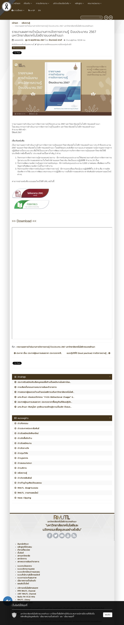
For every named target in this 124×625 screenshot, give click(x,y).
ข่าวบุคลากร (21, 458)
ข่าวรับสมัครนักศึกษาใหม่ (26, 433)
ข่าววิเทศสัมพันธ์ (23, 477)
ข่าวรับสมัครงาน (23, 443)
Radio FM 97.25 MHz (26, 596)
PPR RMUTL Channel (26, 590)
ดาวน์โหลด (18, 10)
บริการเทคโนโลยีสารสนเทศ (27, 588)
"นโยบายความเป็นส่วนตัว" (49, 616)
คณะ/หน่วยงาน (95, 3)
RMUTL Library (23, 599)
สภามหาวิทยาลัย (23, 555)
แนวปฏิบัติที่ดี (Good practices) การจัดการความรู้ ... (88, 353)
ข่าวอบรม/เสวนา (23, 463)
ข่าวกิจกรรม (21, 423)
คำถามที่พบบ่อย (23, 549)
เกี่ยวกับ (28, 3)
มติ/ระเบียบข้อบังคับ (62, 3)
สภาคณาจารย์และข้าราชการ (28, 561)
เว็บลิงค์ (20, 552)
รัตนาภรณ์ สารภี (55, 40)
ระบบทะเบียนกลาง (24, 566)
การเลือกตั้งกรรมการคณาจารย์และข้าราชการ (35, 387)
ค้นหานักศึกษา (23, 544)
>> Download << (24, 221)
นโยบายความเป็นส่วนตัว (26, 580)
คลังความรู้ (20, 472)
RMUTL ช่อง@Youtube (26, 487)
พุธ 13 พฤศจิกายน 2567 (34, 40)
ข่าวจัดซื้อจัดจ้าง (23, 438)
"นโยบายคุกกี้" (68, 616)
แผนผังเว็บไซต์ (23, 583)
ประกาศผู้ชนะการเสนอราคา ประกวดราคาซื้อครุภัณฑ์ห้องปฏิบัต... (43, 402)
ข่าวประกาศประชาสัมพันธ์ (26, 428)
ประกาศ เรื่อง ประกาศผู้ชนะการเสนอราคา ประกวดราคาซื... (38, 353)
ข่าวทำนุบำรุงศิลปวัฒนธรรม (28, 482)
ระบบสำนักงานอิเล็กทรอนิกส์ (28, 574)
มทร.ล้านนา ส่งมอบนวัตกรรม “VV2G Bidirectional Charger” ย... (44, 397)
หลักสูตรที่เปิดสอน (24, 547)
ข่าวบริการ (20, 468)
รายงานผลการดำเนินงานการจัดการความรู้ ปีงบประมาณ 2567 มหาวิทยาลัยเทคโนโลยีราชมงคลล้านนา (56, 346)
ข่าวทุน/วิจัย (21, 453)
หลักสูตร (79, 3)
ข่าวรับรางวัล (21, 448)
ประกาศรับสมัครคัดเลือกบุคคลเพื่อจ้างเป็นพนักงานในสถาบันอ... (42, 382)
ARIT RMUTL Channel (26, 593)
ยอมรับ (107, 614)
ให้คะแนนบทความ (18, 48)
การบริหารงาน (43, 3)
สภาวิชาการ (22, 558)
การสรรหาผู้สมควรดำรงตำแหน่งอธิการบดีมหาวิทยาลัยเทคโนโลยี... (44, 392)
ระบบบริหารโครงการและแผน (28, 571)
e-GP (31, 10)
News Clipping (22, 497)
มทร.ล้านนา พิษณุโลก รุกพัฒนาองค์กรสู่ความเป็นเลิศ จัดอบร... (43, 406)
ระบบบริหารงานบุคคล (25, 568)
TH (106, 17)
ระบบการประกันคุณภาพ (26, 577)
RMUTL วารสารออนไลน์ (26, 492)
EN (39, 10)
